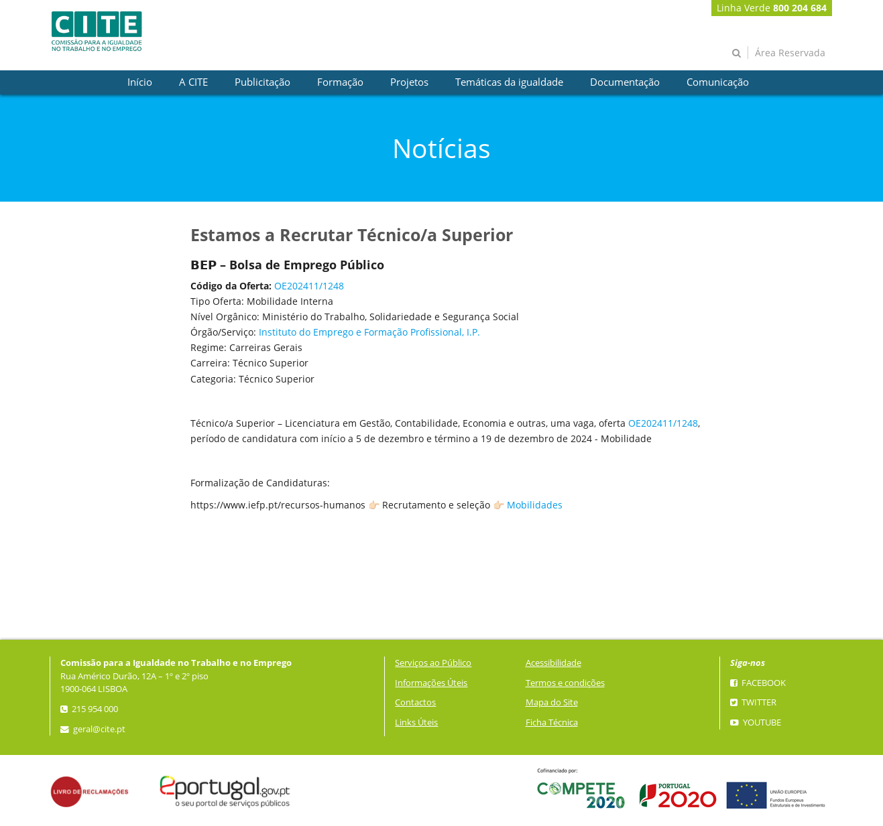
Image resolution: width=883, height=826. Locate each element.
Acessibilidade (553, 663)
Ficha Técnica (552, 722)
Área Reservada (790, 52)
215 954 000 (89, 709)
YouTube (755, 722)
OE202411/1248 (309, 285)
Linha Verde (772, 7)
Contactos (415, 702)
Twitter (753, 702)
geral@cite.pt (92, 729)
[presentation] (140, 82)
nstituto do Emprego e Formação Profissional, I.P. (370, 332)
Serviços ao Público (433, 663)
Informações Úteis (431, 683)
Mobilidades (535, 504)
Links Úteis (416, 722)
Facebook (758, 683)
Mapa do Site (552, 702)
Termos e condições (565, 683)
